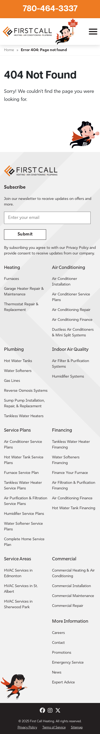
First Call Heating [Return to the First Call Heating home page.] (42, 721)
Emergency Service (68, 663)
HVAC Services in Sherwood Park (18, 604)
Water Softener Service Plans (23, 526)
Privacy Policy (27, 727)
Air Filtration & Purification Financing (73, 485)
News (56, 673)
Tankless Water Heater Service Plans (23, 485)
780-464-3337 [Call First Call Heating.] (50, 9)
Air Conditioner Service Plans (71, 297)
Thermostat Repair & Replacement (21, 307)
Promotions (61, 653)
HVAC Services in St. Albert (21, 589)
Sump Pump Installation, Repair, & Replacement (24, 403)
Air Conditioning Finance (72, 320)
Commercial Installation (71, 586)
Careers (58, 633)
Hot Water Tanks (18, 361)
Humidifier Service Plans (24, 514)
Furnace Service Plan (21, 473)
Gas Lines (12, 381)
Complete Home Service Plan (24, 542)
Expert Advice (63, 682)
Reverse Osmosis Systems (25, 391)
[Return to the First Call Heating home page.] (28, 31)
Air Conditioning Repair (71, 310)
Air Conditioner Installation (64, 282)
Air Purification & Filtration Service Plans (25, 501)
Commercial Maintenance (73, 596)
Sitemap (77, 727)
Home (9, 50)
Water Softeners (17, 371)
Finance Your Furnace (70, 473)
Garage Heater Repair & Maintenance (24, 291)
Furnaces (11, 279)
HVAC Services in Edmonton (18, 573)
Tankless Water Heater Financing (71, 445)
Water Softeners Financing (65, 460)
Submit (25, 234)
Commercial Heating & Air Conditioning (73, 573)
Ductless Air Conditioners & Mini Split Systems (73, 332)
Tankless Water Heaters (23, 416)
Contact (58, 643)
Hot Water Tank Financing (73, 508)
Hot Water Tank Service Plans (23, 460)
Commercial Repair (67, 606)
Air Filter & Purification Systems (70, 364)
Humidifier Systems (68, 377)
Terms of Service (54, 727)
